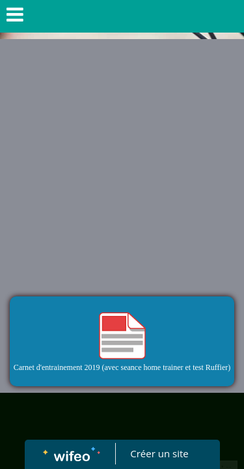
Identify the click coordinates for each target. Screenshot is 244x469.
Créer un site (159, 453)
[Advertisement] (122, 168)
